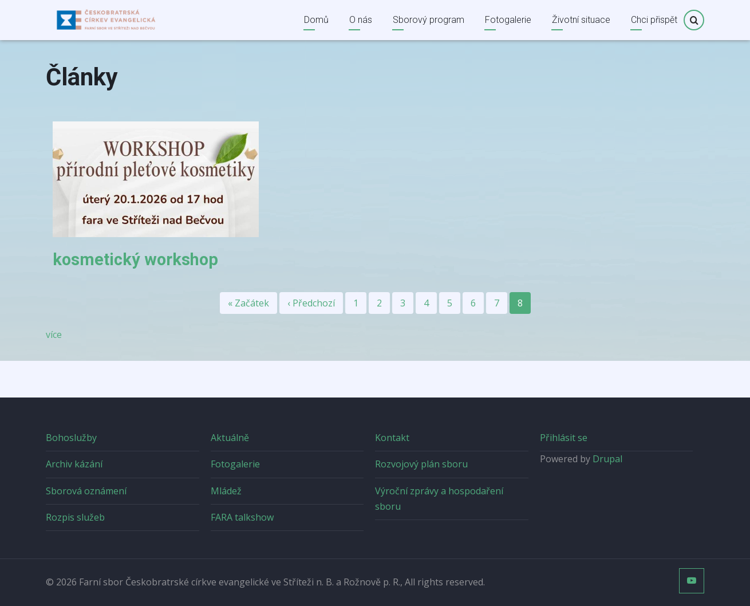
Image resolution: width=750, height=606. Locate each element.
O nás (360, 19)
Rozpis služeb (75, 517)
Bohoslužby (71, 437)
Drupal (607, 458)
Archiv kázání (74, 464)
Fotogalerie (508, 19)
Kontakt (392, 437)
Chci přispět (654, 19)
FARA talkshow (242, 517)
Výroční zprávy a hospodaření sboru (439, 499)
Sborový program (428, 19)
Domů (316, 19)
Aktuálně (230, 437)
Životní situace (581, 19)
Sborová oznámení (86, 491)
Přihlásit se (563, 437)
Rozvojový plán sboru (421, 464)
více (54, 334)
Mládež (226, 491)
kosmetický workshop (135, 259)
